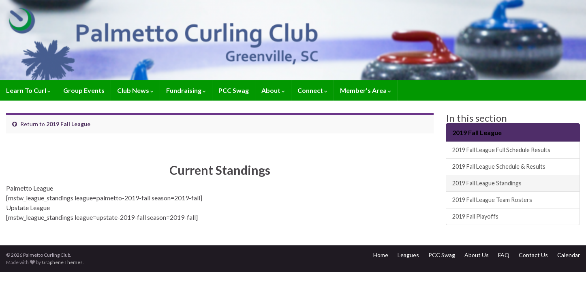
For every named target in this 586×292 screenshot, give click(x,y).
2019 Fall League (68, 123)
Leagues (408, 254)
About (273, 90)
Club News (135, 90)
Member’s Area (365, 90)
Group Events (84, 90)
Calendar (568, 254)
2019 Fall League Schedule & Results (498, 166)
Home (380, 254)
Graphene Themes (62, 262)
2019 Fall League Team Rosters (492, 199)
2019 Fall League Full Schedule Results (501, 149)
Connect (312, 90)
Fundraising (186, 90)
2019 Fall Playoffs (475, 216)
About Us (476, 254)
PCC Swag (233, 90)
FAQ (503, 254)
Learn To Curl (28, 90)
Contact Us (533, 254)
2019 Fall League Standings (487, 183)
